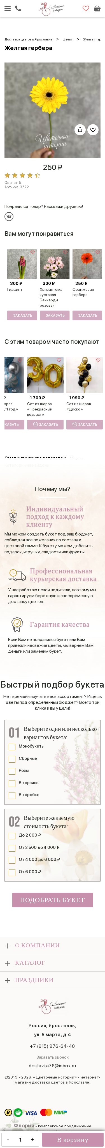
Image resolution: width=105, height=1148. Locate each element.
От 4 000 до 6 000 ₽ (39, 859)
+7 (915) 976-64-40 (52, 1046)
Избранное (86, 8)
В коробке (29, 794)
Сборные (28, 758)
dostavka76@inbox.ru (52, 1065)
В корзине (29, 782)
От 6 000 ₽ (30, 871)
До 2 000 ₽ (30, 835)
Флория (24, 1125)
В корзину (73, 1140)
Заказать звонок (52, 1057)
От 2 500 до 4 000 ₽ (39, 847)
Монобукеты (31, 746)
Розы (24, 770)
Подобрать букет (52, 900)
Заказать (22, 315)
